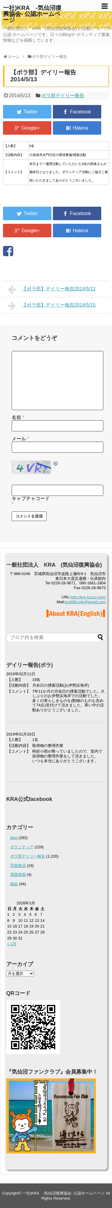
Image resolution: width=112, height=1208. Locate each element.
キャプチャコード (31, 498)
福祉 (14, 884)
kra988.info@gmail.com (85, 602)
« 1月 (11, 944)
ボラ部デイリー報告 (62, 95)
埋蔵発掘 (18, 874)
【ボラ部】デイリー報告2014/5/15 (52, 305)
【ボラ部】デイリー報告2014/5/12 (52, 289)
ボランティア (21, 847)
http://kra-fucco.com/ (88, 597)
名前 (18, 417)
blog (14, 837)
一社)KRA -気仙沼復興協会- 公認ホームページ (32, 14)
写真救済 (18, 865)
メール (20, 438)
